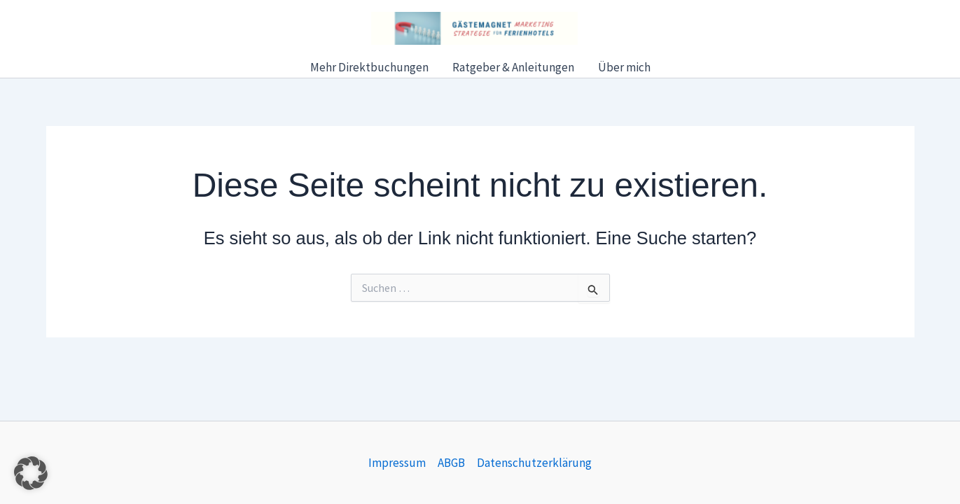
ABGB (451, 462)
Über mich (624, 67)
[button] (31, 473)
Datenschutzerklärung (534, 462)
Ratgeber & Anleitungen (513, 67)
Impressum (397, 462)
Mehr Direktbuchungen (369, 67)
